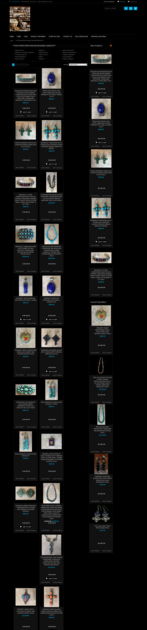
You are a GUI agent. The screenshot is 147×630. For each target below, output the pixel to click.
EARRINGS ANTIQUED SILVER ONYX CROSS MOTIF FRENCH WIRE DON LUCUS (76, 352)
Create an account (47, 1)
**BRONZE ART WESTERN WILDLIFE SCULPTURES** (21, 66)
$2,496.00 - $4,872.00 (17, 129)
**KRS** (65, 57)
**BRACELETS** (44, 50)
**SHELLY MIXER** (92, 59)
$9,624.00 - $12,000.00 (17, 139)
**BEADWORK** (15, 62)
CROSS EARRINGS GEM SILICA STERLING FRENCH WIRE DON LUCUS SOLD (50, 144)
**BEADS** (66, 50)
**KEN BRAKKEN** (45, 57)
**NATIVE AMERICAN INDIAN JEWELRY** (19, 87)
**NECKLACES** (44, 59)
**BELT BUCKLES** (93, 50)
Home (11, 40)
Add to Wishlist (44, 116)
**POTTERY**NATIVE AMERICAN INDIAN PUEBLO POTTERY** (20, 108)
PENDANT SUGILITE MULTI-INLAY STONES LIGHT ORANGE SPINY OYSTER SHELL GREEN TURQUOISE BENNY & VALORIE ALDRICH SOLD (76, 457)
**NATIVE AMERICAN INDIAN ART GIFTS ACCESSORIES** (20, 82)
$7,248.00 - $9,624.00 (17, 136)
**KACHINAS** (15, 78)
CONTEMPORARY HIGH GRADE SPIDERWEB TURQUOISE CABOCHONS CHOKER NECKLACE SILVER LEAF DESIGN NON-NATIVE (76, 561)
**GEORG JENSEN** (93, 54)
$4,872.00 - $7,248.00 (17, 132)
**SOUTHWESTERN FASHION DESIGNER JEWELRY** (19, 103)
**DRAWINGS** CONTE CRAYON (20, 71)
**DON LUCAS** (68, 54)
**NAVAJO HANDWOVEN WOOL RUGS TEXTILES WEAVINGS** (22, 98)
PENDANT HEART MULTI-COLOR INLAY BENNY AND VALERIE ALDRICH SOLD (50, 611)
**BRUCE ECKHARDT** (94, 52)
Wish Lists (122, 1)
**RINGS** (66, 59)
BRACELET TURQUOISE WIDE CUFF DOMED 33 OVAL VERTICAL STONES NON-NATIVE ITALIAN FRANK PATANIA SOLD (50, 250)
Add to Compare (56, 116)
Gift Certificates (25, 1)
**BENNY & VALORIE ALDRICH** (49, 52)
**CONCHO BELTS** (45, 54)
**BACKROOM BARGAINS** (19, 50)
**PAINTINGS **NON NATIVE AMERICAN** (19, 58)
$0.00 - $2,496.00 (15, 125)
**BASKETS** (14, 54)
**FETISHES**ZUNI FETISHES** (20, 74)
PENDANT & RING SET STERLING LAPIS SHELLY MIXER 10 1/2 (76, 300)
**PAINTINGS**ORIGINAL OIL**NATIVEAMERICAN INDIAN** (20, 92)
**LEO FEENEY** (92, 57)
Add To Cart (50, 112)
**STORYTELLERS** (16, 112)
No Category (14, 116)
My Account (33, 1)
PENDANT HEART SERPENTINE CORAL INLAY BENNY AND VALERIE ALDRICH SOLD (50, 352)
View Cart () (133, 1)
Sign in (40, 1)
